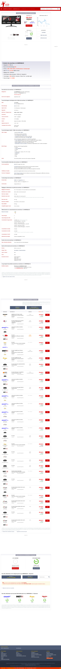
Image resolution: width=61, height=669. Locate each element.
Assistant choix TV (3, 653)
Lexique (2, 658)
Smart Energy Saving (18, 173)
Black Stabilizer (18, 142)
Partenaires (33, 655)
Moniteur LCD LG (16, 8)
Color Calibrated (18, 140)
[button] (8, 37)
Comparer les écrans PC (7, 8)
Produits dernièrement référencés (21, 655)
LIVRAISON (17, 308)
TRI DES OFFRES (34, 308)
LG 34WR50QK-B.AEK (19, 268)
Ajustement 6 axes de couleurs (21, 143)
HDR (19, 132)
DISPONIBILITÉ (12, 311)
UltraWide (16, 250)
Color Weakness (18, 148)
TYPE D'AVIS (30, 577)
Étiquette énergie (5, 211)
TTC (42, 311)
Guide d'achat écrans (4, 655)
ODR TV (17, 652)
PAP (15, 164)
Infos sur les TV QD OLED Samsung (36, 654)
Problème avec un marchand (5, 659)
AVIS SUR (11, 577)
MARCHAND (5, 311)
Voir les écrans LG (17, 94)
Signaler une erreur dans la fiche (8, 276)
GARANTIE (30, 311)
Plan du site (48, 652)
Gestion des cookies (49, 658)
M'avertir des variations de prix (8, 531)
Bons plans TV (18, 653)
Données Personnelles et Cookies (51, 654)
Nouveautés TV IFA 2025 (34, 653)
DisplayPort (20, 180)
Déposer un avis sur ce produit (8, 588)
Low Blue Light (29, 137)
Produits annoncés (19, 654)
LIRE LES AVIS (29, 38)
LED (15, 105)
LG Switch (16, 166)
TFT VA (7, 70)
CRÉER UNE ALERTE (43, 32)
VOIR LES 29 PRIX (29, 25)
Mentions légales (48, 655)
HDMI (15, 180)
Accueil (2, 652)
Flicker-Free (24, 135)
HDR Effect (17, 152)
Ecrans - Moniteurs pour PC (5, 648)
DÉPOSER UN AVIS (44, 35)
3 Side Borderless (22, 250)
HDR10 (21, 132)
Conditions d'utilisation (49, 653)
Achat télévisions (18, 648)
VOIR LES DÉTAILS (36, 568)
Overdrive (17, 136)
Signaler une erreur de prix (22, 531)
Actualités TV (33, 652)
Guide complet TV (3, 654)
